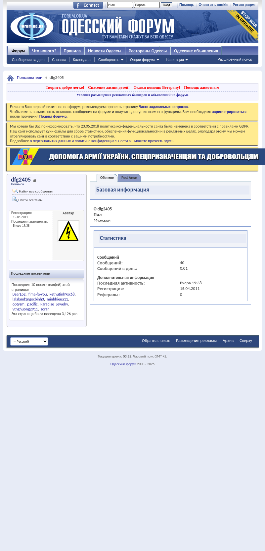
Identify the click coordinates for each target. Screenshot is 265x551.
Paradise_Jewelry (54, 304)
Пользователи (29, 77)
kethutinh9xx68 (62, 294)
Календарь (82, 60)
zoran (45, 309)
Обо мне (107, 178)
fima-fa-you (37, 294)
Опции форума (142, 60)
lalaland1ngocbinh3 (28, 299)
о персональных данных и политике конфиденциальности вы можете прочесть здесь (101, 140)
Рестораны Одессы (148, 51)
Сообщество (108, 60)
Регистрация (244, 5)
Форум (18, 51)
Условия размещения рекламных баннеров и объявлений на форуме (132, 95)
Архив (228, 340)
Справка (59, 60)
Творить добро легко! (65, 87)
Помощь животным (201, 87)
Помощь (186, 5)
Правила (72, 51)
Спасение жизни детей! (108, 87)
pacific (32, 304)
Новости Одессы (104, 51)
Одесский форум (123, 364)
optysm (18, 304)
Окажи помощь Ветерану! (156, 87)
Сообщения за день (28, 60)
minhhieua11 (57, 299)
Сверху (246, 340)
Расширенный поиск (234, 59)
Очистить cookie (213, 5)
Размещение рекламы (196, 340)
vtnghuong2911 (25, 309)
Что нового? (44, 51)
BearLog (19, 294)
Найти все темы (27, 199)
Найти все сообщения (33, 191)
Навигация (175, 60)
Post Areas (129, 178)
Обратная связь (156, 340)
